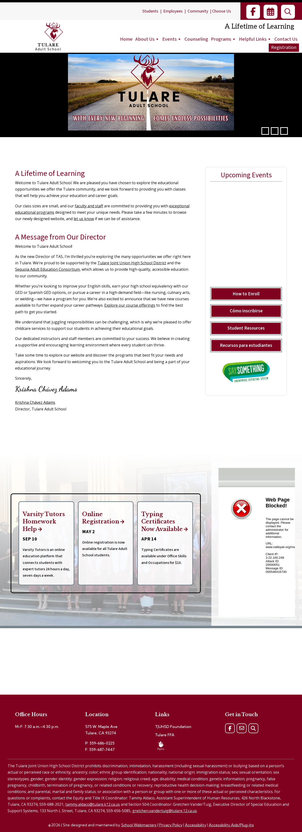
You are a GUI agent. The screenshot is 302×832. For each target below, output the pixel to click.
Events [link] (172, 39)
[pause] (274, 131)
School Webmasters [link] (138, 825)
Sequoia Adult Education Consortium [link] (47, 269)
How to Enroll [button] (246, 294)
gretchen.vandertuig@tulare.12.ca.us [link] (164, 810)
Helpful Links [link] (255, 39)
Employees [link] (173, 11)
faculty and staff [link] (89, 206)
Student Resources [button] (246, 328)
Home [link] (126, 39)
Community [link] (198, 11)
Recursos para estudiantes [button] (246, 345)
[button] (265, 131)
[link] (253, 12)
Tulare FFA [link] (164, 734)
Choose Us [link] (221, 11)
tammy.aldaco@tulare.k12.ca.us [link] (92, 804)
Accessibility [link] (195, 825)
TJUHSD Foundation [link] (173, 726)
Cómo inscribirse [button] (246, 311)
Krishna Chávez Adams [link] (35, 402)
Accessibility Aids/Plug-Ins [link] (231, 825)
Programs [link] (223, 39)
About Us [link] (147, 39)
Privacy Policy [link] (170, 825)
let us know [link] (84, 218)
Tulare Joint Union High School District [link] (131, 263)
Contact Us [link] (286, 39)
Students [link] (150, 11)
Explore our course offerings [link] (129, 305)
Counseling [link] (196, 39)
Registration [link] (284, 47)
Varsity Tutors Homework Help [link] (46, 522)
